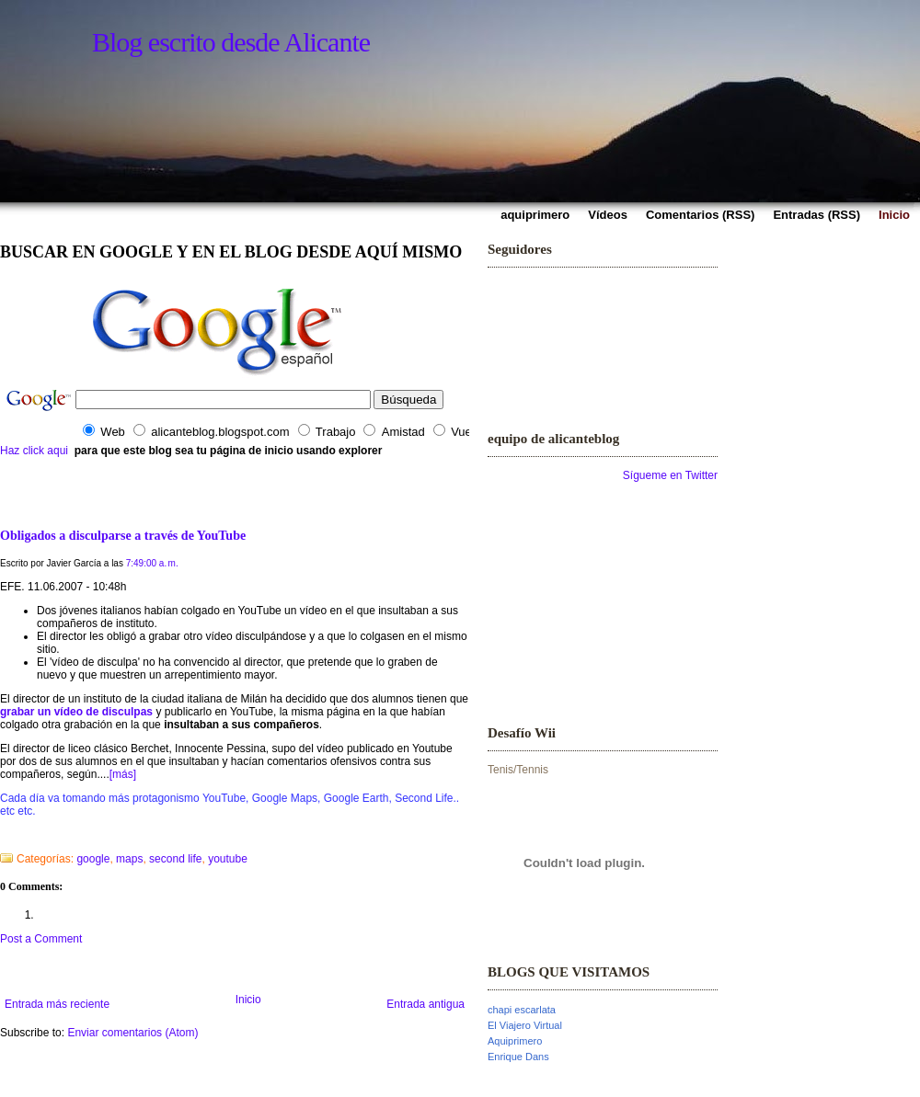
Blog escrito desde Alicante (231, 42)
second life (175, 858)
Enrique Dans (518, 1056)
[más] (122, 774)
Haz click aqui (34, 450)
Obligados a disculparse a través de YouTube (123, 535)
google (92, 858)
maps (129, 858)
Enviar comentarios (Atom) (132, 1032)
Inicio (248, 999)
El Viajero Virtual (525, 1025)
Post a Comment (41, 938)
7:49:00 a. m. (152, 563)
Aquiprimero (515, 1040)
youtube (227, 858)
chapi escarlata (522, 1009)
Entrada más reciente (57, 1004)
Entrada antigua (425, 1004)
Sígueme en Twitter (670, 475)
